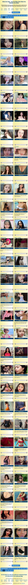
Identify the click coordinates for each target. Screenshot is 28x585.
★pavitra (2, 418)
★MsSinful (2, 473)
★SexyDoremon (17, 545)
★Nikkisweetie (3, 237)
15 (1, 17)
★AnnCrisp (2, 509)
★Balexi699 (2, 74)
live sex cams (20, 576)
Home (10, 12)
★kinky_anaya (3, 436)
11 (19, 15)
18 (8, 17)
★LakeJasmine (17, 364)
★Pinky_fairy (16, 400)
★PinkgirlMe (2, 92)
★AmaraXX (16, 201)
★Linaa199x (2, 255)
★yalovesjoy (16, 509)
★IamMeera (2, 455)
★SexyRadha (16, 436)
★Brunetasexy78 (17, 219)
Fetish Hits (23, 583)
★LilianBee (2, 146)
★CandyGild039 (17, 327)
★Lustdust (16, 346)
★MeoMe (2, 128)
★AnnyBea (16, 74)
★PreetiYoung (3, 346)
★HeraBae (2, 400)
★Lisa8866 (16, 418)
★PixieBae (2, 183)
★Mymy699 (16, 55)
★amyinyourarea (3, 273)
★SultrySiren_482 (3, 201)
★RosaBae (2, 164)
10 (17, 15)
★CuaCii (16, 110)
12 (21, 15)
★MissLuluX (2, 364)
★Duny (1, 55)
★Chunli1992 (2, 527)
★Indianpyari (16, 455)
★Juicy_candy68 (17, 237)
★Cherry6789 (16, 255)
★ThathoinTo (16, 527)
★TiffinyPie (2, 219)
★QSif (15, 183)
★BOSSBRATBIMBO (4, 382)
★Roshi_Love (3, 491)
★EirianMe (2, 327)
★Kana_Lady (16, 273)
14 (26, 15)
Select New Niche (15, 12)
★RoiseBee (16, 146)
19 (10, 17)
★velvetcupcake (17, 491)
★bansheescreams (18, 473)
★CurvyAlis (16, 382)
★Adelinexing (3, 545)
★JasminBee (16, 128)
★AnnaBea (16, 92)
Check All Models (4, 15)
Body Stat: (7, 30)
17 (6, 17)
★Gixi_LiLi (2, 110)
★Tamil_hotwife (17, 164)
